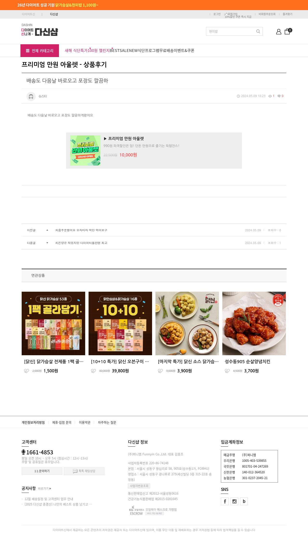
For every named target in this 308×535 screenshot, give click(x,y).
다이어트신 (28, 14)
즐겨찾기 (287, 14)
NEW (133, 50)
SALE (124, 50)
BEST (115, 50)
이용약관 (84, 422)
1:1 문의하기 (42, 471)
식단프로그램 (148, 50)
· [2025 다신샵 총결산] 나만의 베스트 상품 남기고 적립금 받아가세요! (68, 504)
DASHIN (27, 25)
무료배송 (166, 50)
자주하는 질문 (107, 422)
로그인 (217, 14)
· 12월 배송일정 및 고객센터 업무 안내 (47, 498)
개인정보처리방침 (33, 422)
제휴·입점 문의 (61, 422)
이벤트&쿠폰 (184, 50)
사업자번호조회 (139, 486)
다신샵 (54, 14)
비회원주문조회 (267, 14)
